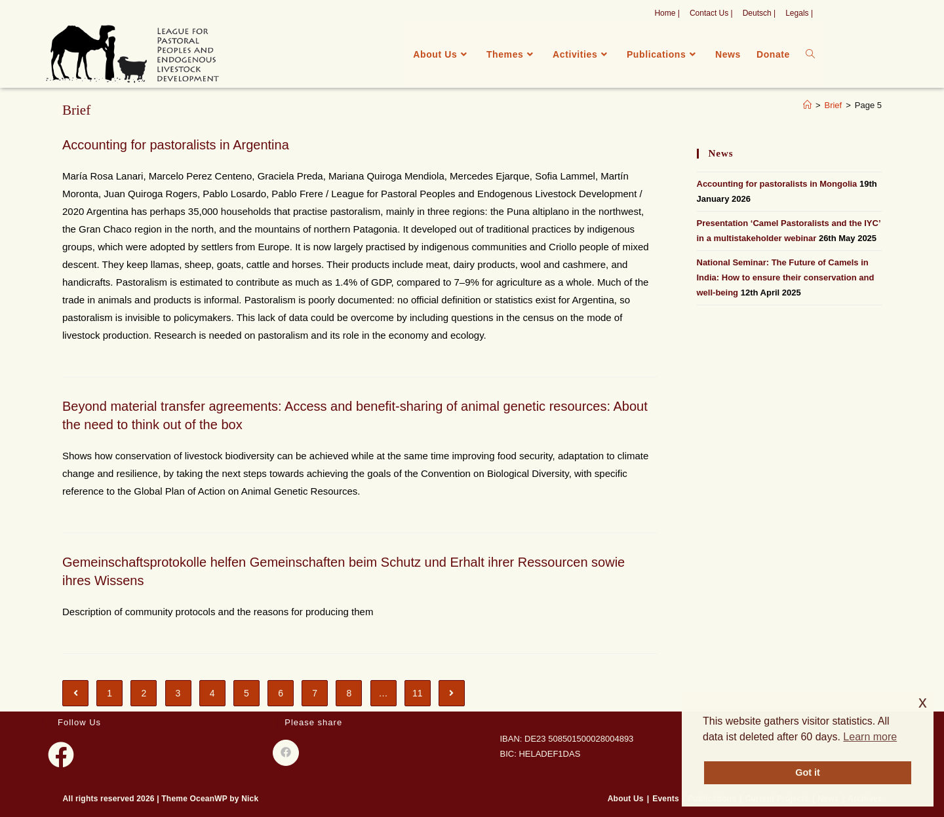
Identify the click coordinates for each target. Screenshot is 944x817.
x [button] (922, 702)
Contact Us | (711, 13)
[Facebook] (61, 755)
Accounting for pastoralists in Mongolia (777, 184)
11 (417, 693)
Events (665, 798)
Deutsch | (759, 13)
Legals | (799, 13)
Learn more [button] (870, 736)
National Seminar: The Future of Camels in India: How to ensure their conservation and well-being (786, 277)
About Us (626, 798)
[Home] (807, 105)
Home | (666, 13)
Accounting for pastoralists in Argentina (175, 145)
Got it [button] (807, 772)
